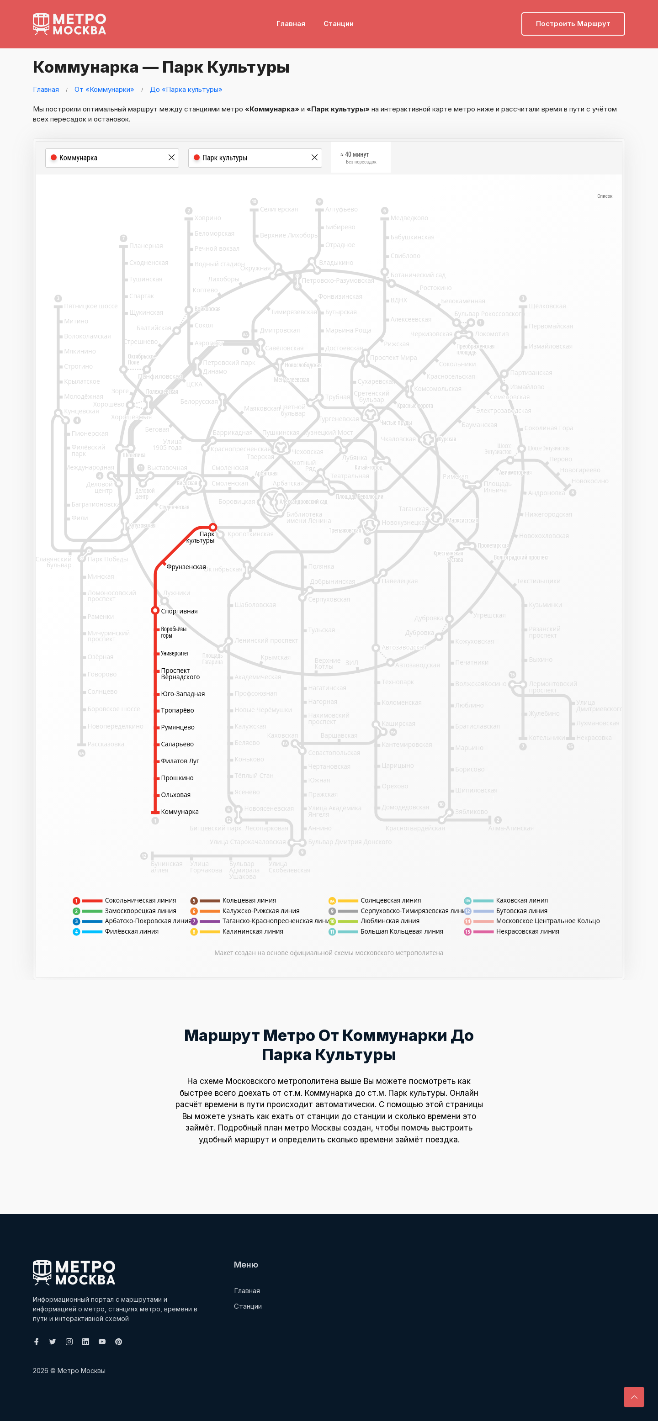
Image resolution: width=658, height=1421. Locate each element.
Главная (290, 20)
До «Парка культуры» (186, 89)
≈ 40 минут (358, 159)
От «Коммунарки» (104, 89)
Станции (339, 20)
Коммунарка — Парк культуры (168, 66)
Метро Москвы (82, 1370)
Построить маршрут (573, 20)
